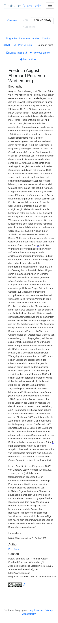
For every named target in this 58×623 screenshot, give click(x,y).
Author (36, 38)
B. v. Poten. (14, 549)
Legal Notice (36, 610)
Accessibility (29, 614)
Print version (23, 45)
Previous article (40, 52)
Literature (24, 38)
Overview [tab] (12, 20)
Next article (28, 59)
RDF (7, 45)
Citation (46, 38)
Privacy (49, 610)
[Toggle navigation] (50, 5)
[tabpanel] (29, 311)
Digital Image (15, 53)
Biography (11, 38)
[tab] (42, 20)
